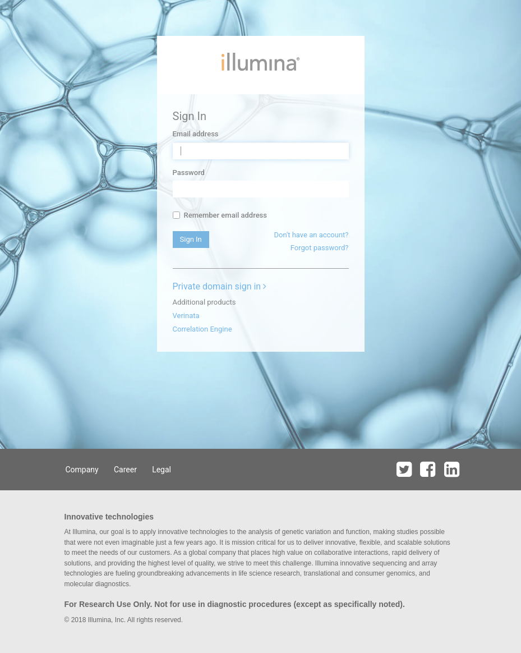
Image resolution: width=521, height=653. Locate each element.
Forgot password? (320, 247)
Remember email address (220, 215)
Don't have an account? (311, 235)
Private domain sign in (220, 286)
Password (189, 172)
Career (125, 469)
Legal (161, 469)
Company (82, 469)
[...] (176, 215)
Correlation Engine (202, 329)
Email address (196, 134)
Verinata (186, 315)
